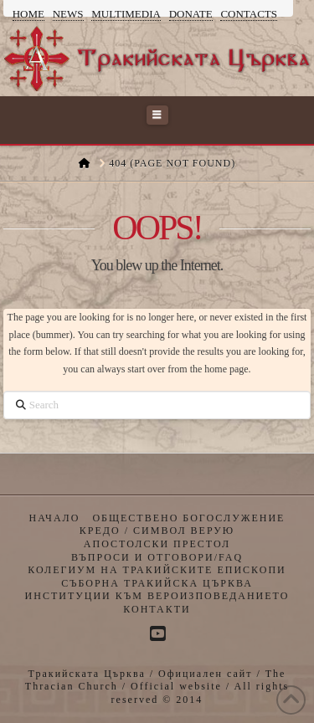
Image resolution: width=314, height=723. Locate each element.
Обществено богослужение (188, 518)
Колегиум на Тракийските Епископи (157, 570)
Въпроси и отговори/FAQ (157, 557)
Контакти (156, 609)
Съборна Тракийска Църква (157, 583)
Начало (54, 518)
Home (28, 14)
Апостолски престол (157, 544)
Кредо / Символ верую (157, 530)
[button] (157, 115)
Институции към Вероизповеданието (157, 596)
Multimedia (126, 14)
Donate (191, 14)
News (68, 14)
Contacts (248, 14)
